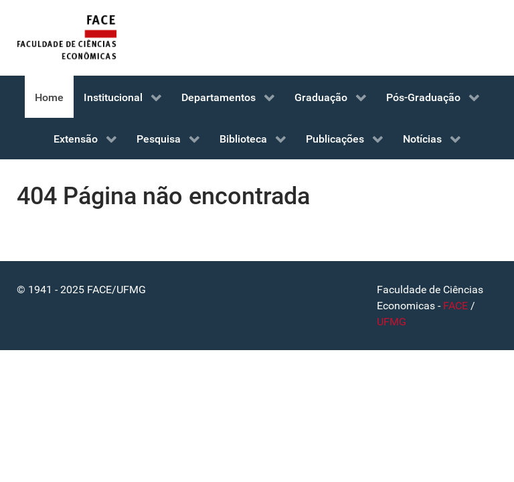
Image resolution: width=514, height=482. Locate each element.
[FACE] (67, 37)
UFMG (391, 321)
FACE (455, 305)
